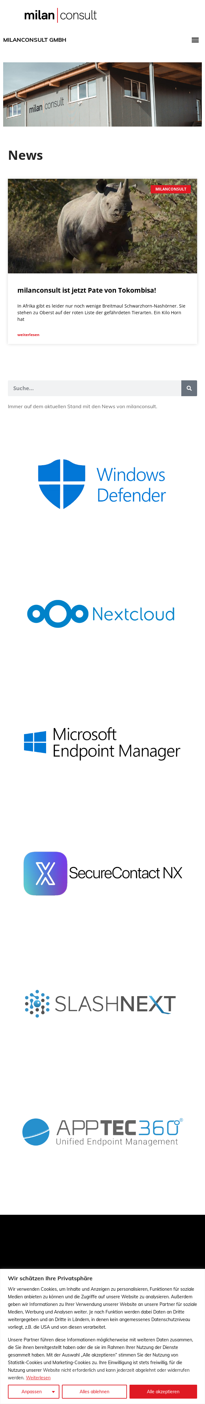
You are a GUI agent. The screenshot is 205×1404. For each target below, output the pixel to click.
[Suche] (189, 388)
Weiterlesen (38, 1378)
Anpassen (31, 1392)
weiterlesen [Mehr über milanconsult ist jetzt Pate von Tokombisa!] (28, 334)
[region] (102, 1336)
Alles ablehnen (94, 1392)
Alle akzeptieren (163, 1392)
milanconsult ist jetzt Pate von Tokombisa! (86, 290)
